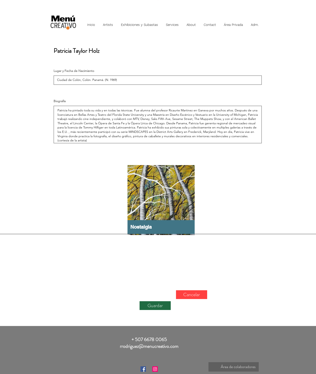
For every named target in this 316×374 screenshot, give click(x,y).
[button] (108, 23)
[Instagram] (155, 369)
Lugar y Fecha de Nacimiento (74, 70)
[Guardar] (155, 305)
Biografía (60, 101)
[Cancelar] (191, 294)
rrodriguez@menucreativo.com (149, 346)
